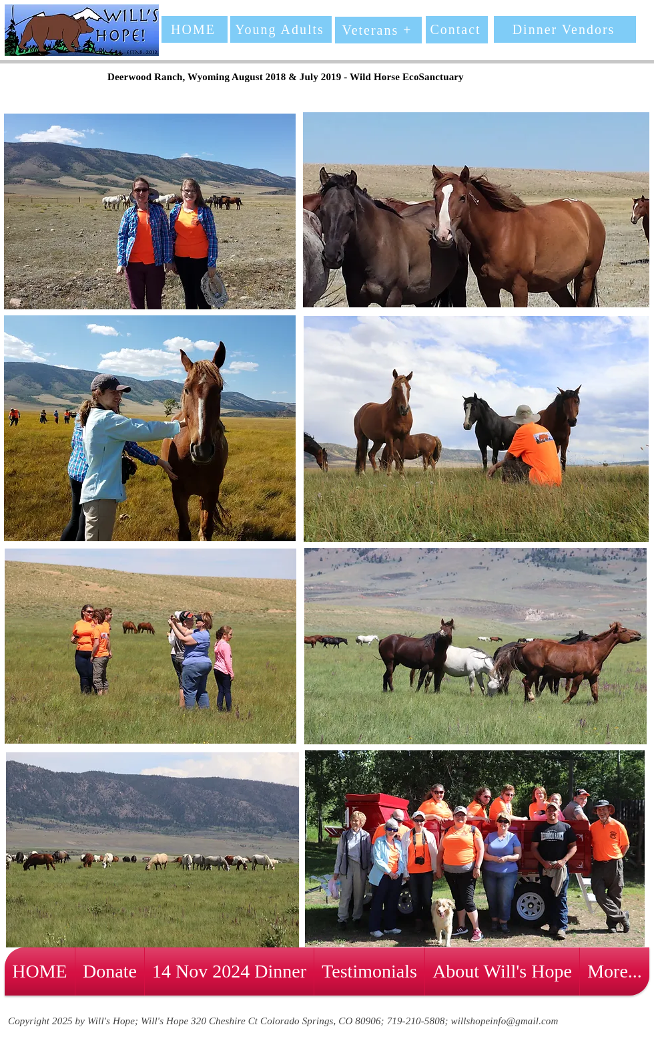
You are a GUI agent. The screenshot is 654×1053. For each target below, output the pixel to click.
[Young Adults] (281, 29)
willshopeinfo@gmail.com (505, 1021)
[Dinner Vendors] (565, 29)
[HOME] (194, 29)
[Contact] (457, 29)
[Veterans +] (378, 30)
